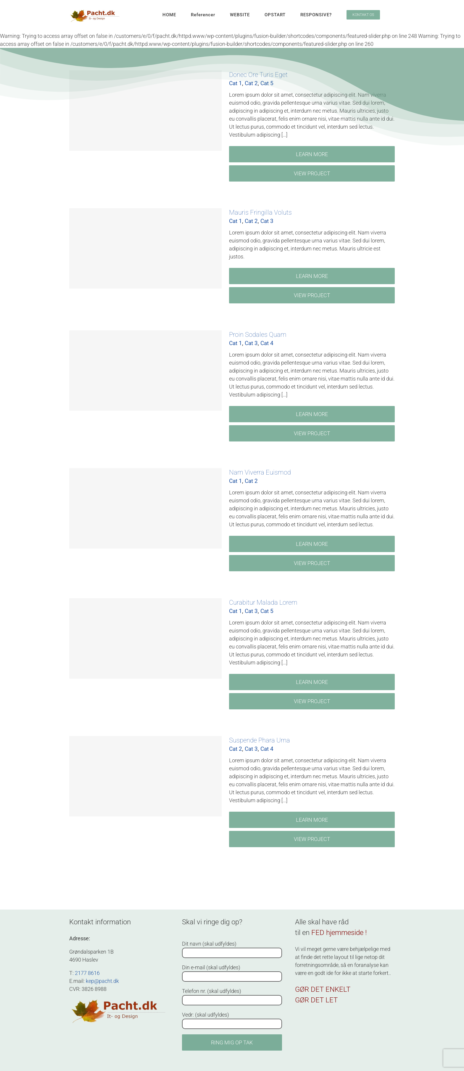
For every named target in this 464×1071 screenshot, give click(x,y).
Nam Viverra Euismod (260, 472)
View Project (312, 173)
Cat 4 (266, 343)
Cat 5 (266, 611)
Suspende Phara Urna (259, 740)
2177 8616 (87, 973)
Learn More (312, 154)
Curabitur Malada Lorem (263, 602)
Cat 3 (266, 221)
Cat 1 (235, 221)
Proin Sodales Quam (257, 334)
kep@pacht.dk (102, 981)
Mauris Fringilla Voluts (260, 212)
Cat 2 (251, 221)
